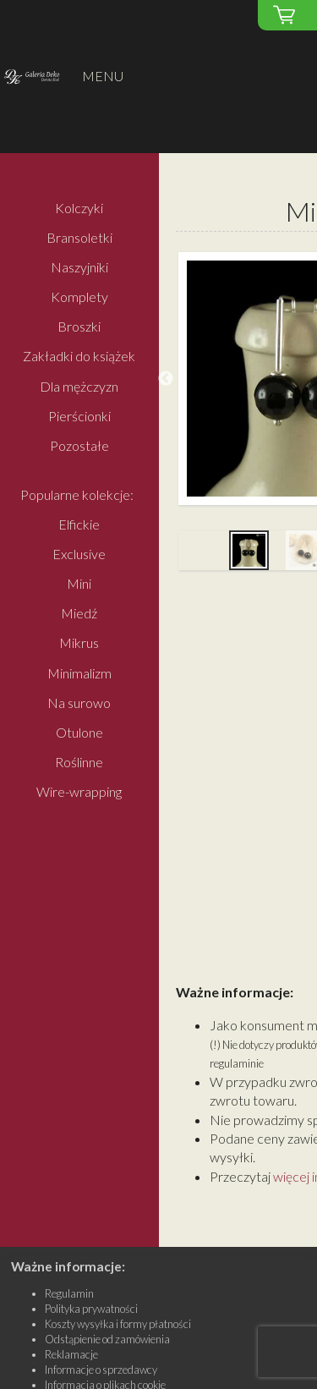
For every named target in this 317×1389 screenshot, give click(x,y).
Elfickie (79, 524)
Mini (79, 583)
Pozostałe (79, 445)
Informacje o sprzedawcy (101, 1369)
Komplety (79, 297)
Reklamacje (71, 1354)
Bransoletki (79, 237)
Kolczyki (79, 208)
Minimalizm (79, 673)
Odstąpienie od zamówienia (107, 1339)
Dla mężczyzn (79, 386)
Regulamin (69, 1293)
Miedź (79, 614)
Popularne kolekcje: (77, 494)
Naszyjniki (79, 267)
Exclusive (79, 554)
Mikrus (79, 643)
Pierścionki (79, 416)
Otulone (79, 732)
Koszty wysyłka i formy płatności (118, 1324)
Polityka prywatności (91, 1308)
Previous (165, 379)
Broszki (79, 327)
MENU (102, 76)
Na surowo (79, 702)
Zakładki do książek (79, 357)
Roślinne (79, 762)
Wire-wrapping (79, 792)
